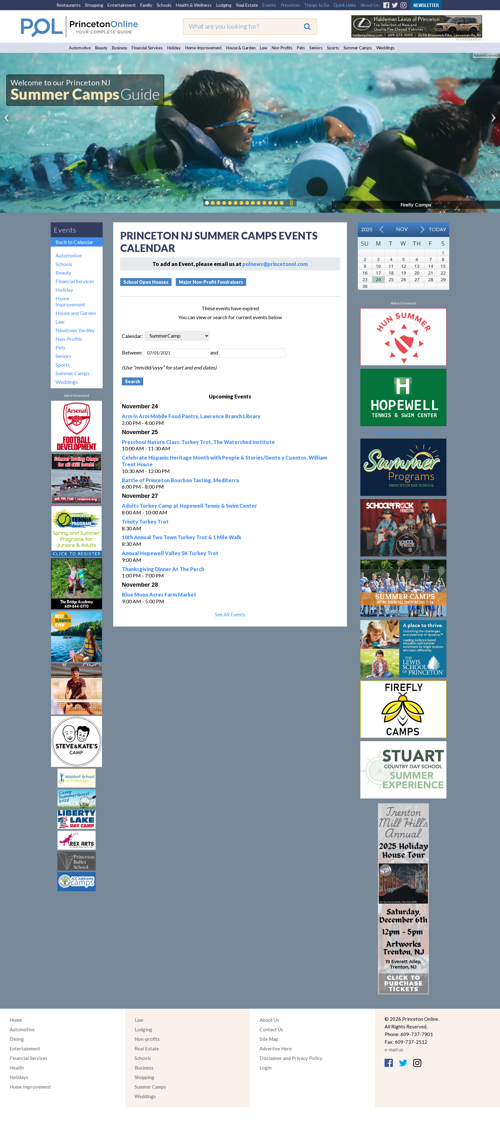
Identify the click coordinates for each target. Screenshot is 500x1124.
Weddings (385, 47)
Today (437, 229)
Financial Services (147, 47)
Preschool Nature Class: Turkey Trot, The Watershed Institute (198, 442)
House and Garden (75, 313)
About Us (369, 5)
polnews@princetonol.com (275, 264)
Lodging (224, 5)
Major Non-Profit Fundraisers (211, 282)
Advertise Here (276, 1048)
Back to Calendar (74, 242)
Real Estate (247, 5)
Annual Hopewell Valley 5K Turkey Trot (170, 553)
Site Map (269, 1039)
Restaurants (68, 5)
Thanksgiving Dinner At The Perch (163, 569)
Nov (402, 229)
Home (16, 1020)
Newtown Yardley (75, 330)
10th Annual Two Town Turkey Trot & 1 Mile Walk (181, 537)
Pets (301, 47)
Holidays (19, 1077)
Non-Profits (282, 47)
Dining (17, 1039)
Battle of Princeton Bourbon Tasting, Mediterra (180, 480)
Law (263, 47)
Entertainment (121, 5)
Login (266, 1067)
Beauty (101, 47)
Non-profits (147, 1039)
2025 (366, 229)
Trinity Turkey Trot (145, 522)
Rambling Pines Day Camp (403, 432)
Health (17, 1067)
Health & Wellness (194, 5)
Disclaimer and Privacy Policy (291, 1058)
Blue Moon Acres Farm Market (159, 594)
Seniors (315, 47)
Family (146, 5)
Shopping (94, 5)
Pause (291, 203)
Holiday (174, 47)
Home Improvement (203, 47)
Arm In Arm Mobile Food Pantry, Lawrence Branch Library (191, 416)
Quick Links (345, 5)
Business (119, 47)
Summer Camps (357, 47)
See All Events (230, 614)
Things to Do (316, 5)
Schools (164, 5)
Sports (333, 47)
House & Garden (241, 47)
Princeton (290, 5)
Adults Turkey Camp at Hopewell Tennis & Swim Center (189, 506)
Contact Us (271, 1029)
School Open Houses (145, 282)
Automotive (80, 47)
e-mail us (394, 1049)
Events (269, 5)
